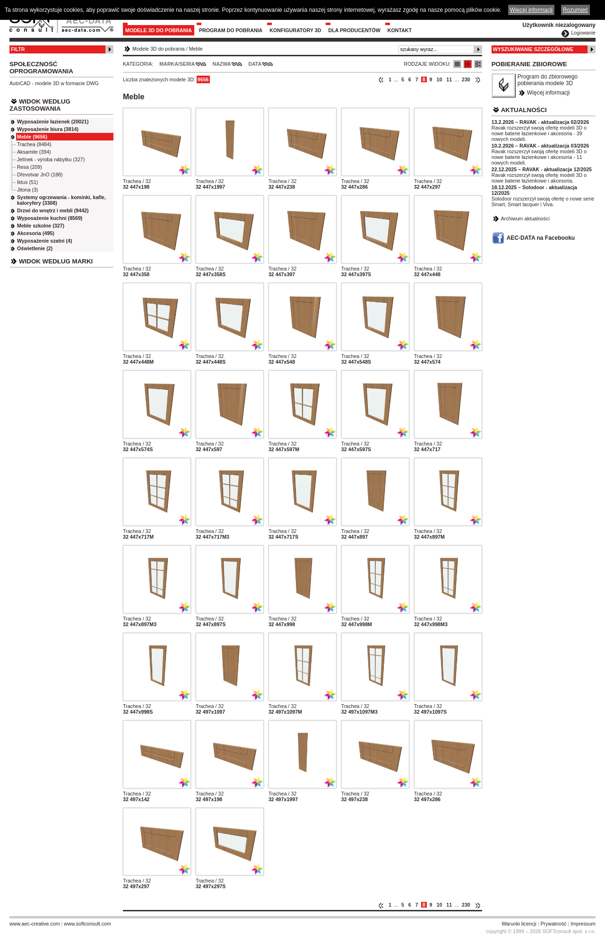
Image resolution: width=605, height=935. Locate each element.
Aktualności (524, 110)
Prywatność (554, 923)
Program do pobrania (230, 30)
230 (466, 79)
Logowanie (583, 32)
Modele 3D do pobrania (158, 30)
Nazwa (221, 64)
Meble (196, 49)
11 (449, 79)
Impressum (583, 923)
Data (255, 64)
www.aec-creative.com (34, 923)
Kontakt (400, 30)
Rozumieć (575, 10)
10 (439, 79)
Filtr (18, 49)
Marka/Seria (177, 64)
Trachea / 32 (137, 181)
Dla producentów (354, 30)
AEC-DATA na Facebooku (541, 238)
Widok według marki (56, 261)
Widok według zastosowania (39, 105)
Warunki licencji (518, 923)
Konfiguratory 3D (295, 30)
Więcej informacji (548, 92)
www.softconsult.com (87, 923)
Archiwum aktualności (525, 218)
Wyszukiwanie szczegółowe (533, 49)
